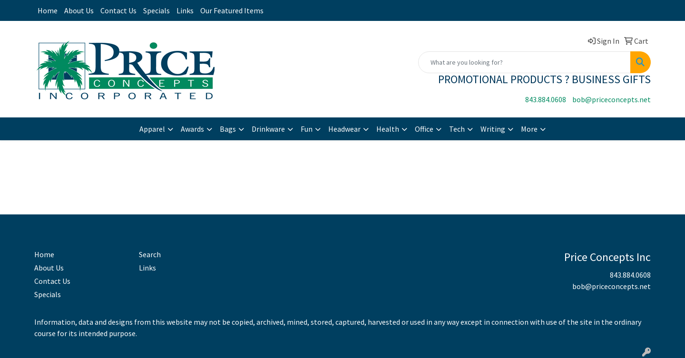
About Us (79, 10)
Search (150, 254)
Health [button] (387, 129)
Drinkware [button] (268, 129)
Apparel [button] (152, 129)
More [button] (529, 129)
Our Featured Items (232, 10)
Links (185, 10)
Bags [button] (228, 129)
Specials (156, 10)
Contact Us (118, 10)
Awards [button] (192, 129)
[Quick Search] (524, 62)
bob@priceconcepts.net (611, 99)
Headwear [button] (344, 129)
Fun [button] (307, 129)
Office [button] (424, 129)
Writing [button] (492, 129)
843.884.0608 (545, 99)
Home (48, 10)
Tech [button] (457, 129)
